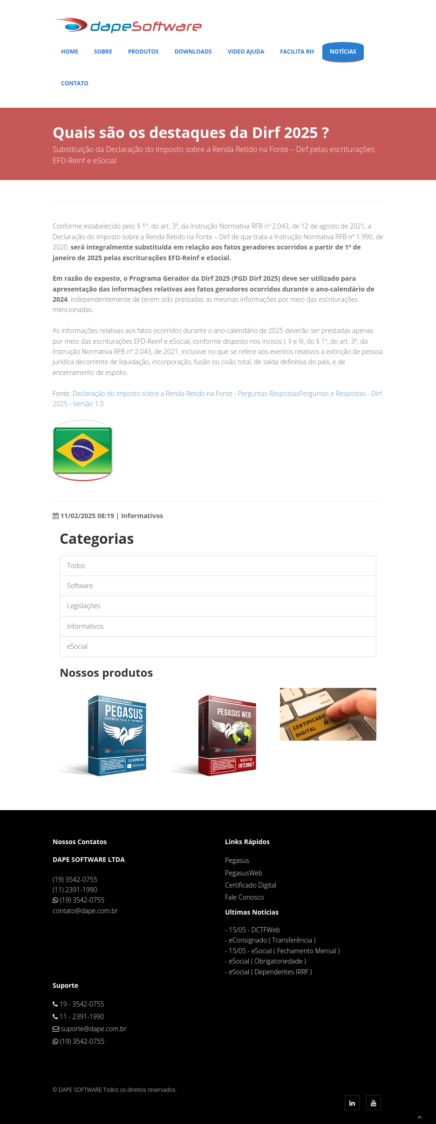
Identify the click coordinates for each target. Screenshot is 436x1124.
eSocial (77, 646)
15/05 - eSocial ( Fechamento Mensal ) (284, 950)
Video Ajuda (246, 52)
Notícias (343, 52)
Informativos (85, 626)
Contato (75, 83)
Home (69, 52)
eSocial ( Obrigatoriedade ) (267, 961)
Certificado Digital (250, 885)
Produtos (143, 52)
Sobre (103, 52)
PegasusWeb (243, 872)
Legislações (83, 605)
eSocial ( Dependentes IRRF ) (270, 971)
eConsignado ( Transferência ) (272, 940)
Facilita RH (297, 52)
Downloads (193, 52)
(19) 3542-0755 (82, 899)
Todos (76, 565)
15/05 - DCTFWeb (254, 929)
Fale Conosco (244, 897)
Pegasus (237, 860)
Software (80, 585)
